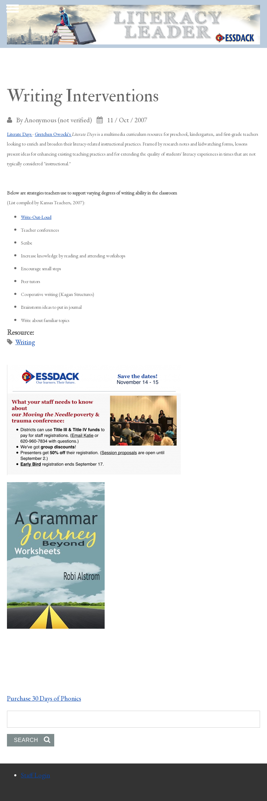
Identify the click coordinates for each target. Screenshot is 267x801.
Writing (25, 342)
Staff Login (35, 775)
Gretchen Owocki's (53, 134)
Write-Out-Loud (36, 217)
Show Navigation (11, 10)
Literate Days (19, 134)
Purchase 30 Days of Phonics (44, 698)
